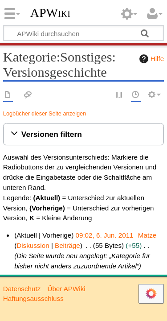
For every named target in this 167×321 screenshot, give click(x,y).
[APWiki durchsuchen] (83, 33)
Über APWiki (66, 288)
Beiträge (67, 245)
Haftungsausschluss (33, 298)
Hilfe (150, 58)
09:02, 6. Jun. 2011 (105, 235)
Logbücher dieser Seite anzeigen (44, 113)
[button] (83, 134)
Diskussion (32, 245)
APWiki (50, 13)
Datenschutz (22, 288)
